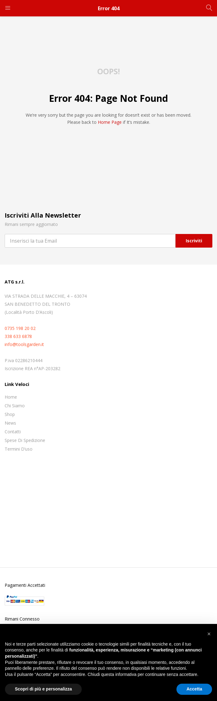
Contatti (13, 432)
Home (11, 397)
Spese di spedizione (25, 440)
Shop (10, 414)
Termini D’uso (19, 449)
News (10, 423)
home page (110, 122)
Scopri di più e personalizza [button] (43, 688)
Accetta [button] (194, 688)
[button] (209, 634)
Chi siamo (15, 406)
